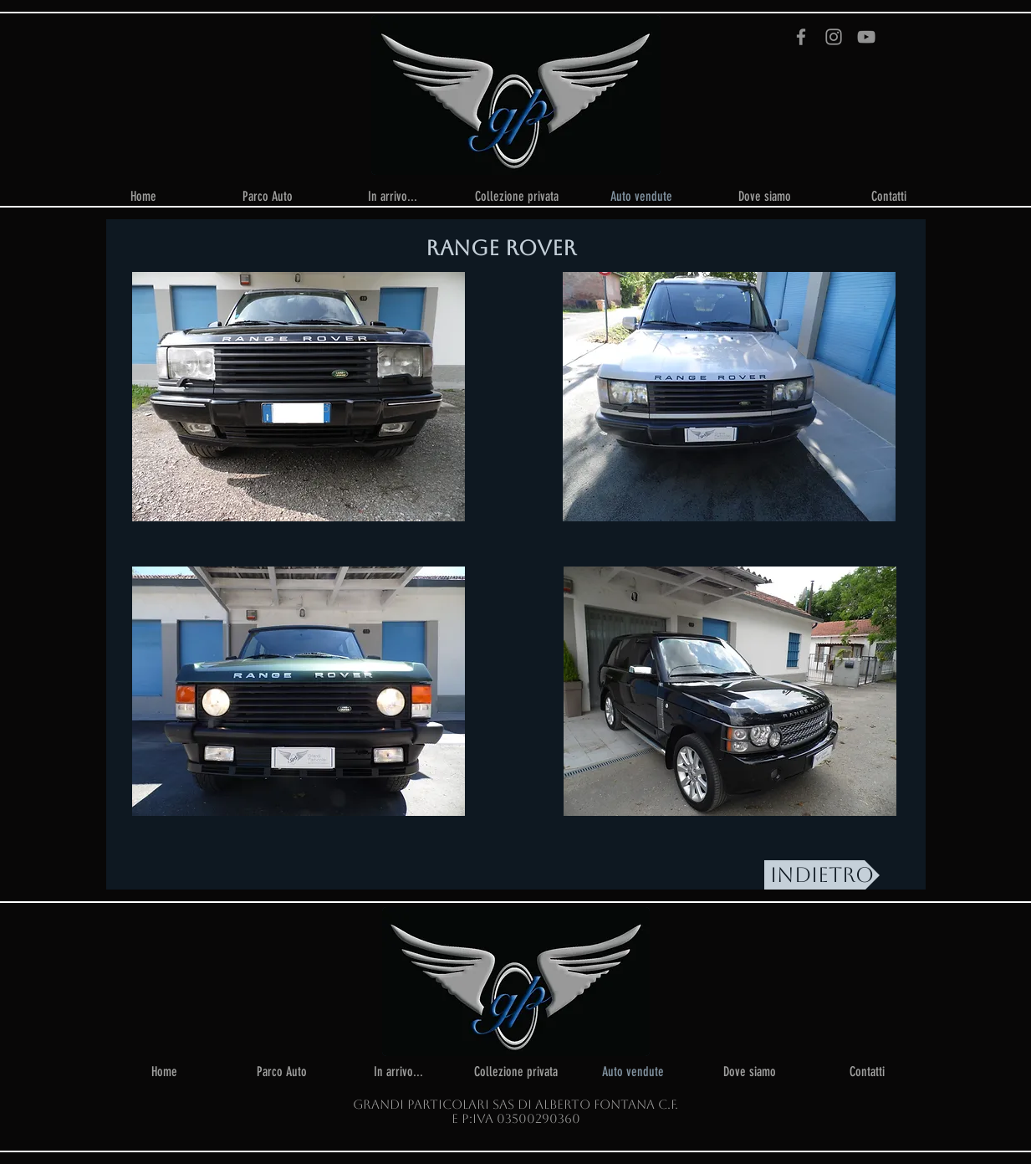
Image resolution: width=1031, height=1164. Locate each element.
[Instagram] (834, 37)
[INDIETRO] (822, 875)
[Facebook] (801, 37)
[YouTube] (866, 37)
